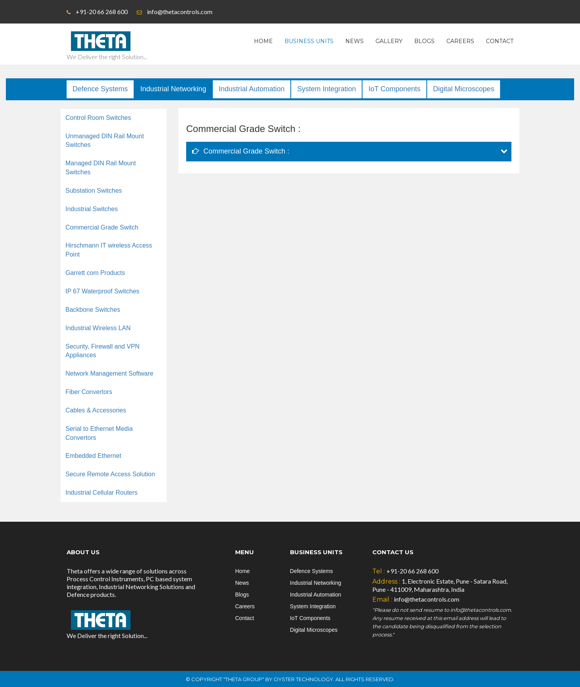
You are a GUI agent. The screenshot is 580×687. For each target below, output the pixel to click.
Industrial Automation (252, 89)
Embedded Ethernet (93, 455)
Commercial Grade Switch (101, 227)
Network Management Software (109, 373)
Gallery (388, 41)
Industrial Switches (91, 209)
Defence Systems (100, 89)
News (354, 41)
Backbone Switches (92, 309)
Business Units (309, 41)
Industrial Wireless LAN (97, 328)
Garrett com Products (95, 272)
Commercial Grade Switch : (240, 151)
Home (263, 41)
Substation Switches (93, 190)
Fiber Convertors (88, 392)
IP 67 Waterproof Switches (102, 291)
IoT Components (394, 89)
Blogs (424, 41)
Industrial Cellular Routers (101, 492)
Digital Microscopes (463, 89)
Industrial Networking (173, 89)
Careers (460, 41)
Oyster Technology (303, 679)
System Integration (326, 89)
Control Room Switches (98, 117)
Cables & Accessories (95, 410)
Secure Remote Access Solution (110, 474)
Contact (499, 41)
